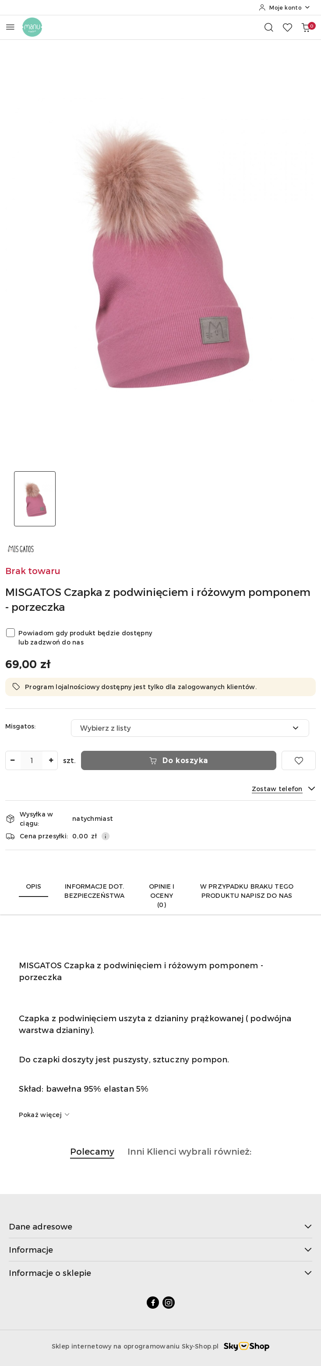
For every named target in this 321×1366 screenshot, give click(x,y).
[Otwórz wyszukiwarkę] (269, 27)
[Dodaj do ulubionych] (299, 760)
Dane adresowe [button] (160, 1226)
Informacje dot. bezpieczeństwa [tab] (94, 891)
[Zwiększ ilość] (50, 760)
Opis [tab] (34, 886)
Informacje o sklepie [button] (160, 1272)
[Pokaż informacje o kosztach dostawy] (105, 836)
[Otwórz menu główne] (10, 27)
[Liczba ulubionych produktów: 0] (287, 27)
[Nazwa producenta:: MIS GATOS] (20, 548)
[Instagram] (168, 1302)
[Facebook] (153, 1302)
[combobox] (190, 728)
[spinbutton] (31, 760)
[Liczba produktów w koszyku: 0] (305, 27)
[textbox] (179, 728)
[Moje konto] (284, 7)
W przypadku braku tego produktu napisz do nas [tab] (246, 891)
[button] (92, 1155)
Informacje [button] (160, 1249)
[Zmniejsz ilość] (12, 760)
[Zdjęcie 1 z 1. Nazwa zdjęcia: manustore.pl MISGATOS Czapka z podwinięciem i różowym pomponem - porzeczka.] (34, 499)
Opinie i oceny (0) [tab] (162, 895)
